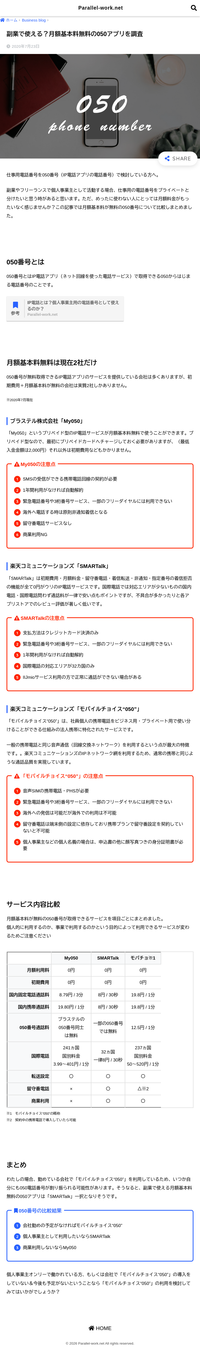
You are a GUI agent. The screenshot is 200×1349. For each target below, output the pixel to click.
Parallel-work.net (100, 8)
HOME (100, 1328)
